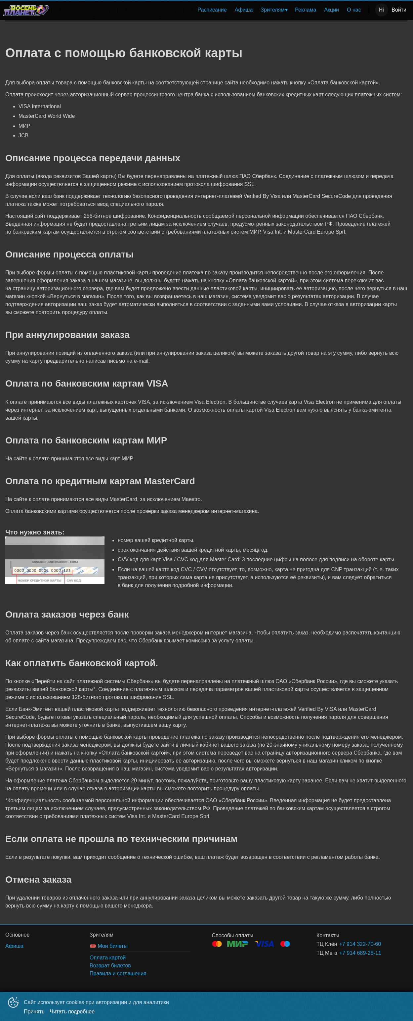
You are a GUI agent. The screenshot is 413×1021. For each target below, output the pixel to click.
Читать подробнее (72, 1011)
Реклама (305, 10)
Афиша (244, 10)
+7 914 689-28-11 (360, 953)
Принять (34, 1011)
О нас (354, 10)
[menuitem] (211, 10)
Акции (331, 10)
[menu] (209, 10)
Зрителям (272, 10)
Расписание (212, 10)
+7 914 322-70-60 (360, 944)
